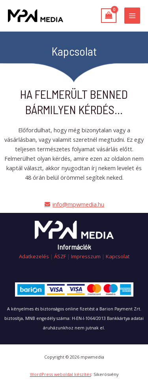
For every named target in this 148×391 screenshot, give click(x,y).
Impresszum (86, 256)
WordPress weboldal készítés (60, 374)
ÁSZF (60, 256)
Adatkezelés (34, 256)
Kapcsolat (117, 256)
